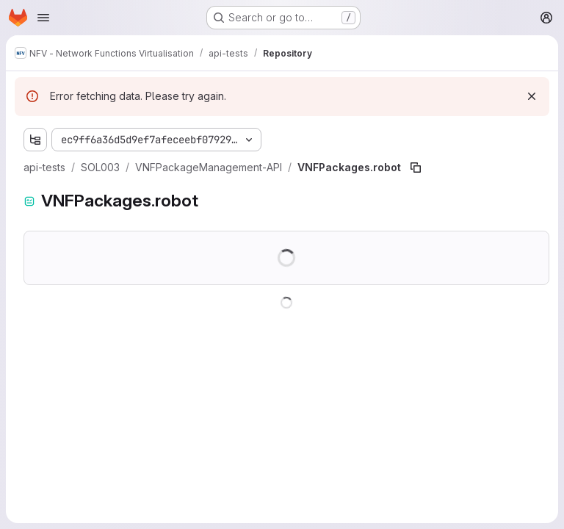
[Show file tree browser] (35, 139)
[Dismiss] (531, 96)
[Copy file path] (415, 167)
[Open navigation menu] (43, 17)
